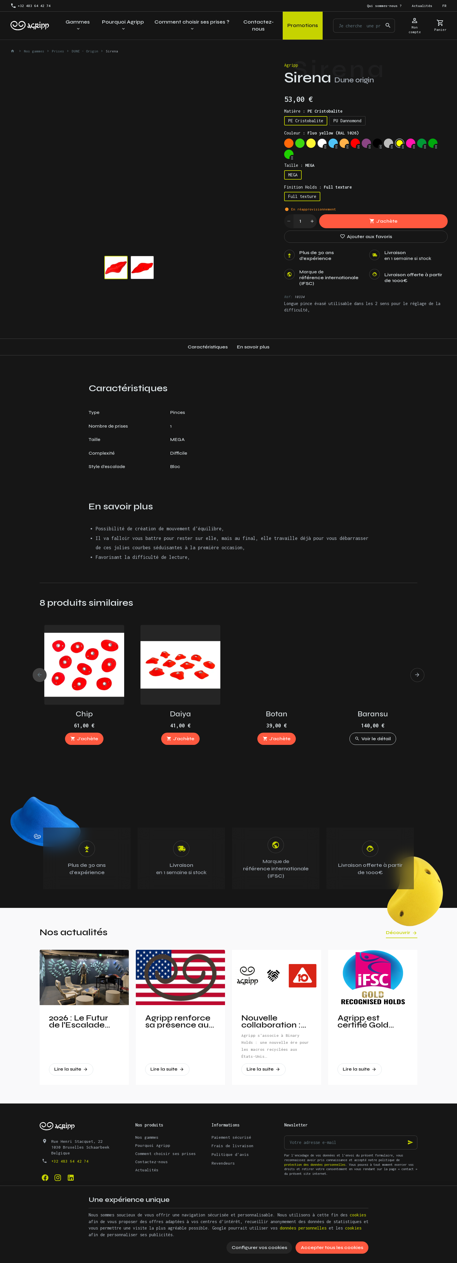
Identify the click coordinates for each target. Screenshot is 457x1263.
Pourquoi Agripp (152, 1145)
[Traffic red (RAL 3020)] (355, 143)
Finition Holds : (318, 187)
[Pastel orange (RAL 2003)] (344, 143)
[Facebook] (45, 1177)
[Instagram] (57, 1177)
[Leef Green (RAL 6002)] (421, 143)
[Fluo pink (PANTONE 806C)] (410, 143)
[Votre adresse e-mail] (350, 1142)
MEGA (293, 174)
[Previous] (40, 675)
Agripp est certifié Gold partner (363, 1021)
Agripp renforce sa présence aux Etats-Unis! (179, 1021)
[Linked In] (70, 1177)
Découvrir (398, 932)
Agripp (291, 65)
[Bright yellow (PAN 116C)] (311, 143)
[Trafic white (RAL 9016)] (322, 143)
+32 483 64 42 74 (70, 1161)
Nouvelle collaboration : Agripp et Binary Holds (274, 1021)
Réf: (288, 297)
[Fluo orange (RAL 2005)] (288, 143)
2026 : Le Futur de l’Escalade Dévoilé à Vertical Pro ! (78, 1021)
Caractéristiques (208, 347)
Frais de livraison (233, 1145)
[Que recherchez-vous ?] (364, 26)
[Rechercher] (388, 26)
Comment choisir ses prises (165, 1153)
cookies (358, 1214)
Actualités (147, 1170)
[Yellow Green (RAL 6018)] (288, 154)
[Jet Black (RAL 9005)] (377, 143)
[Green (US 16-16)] (432, 143)
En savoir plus (253, 347)
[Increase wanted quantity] (312, 221)
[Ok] (410, 1142)
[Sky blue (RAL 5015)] (333, 143)
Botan (276, 713)
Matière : (313, 111)
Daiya (180, 713)
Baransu (373, 713)
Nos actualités (74, 932)
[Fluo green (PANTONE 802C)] (300, 143)
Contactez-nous (151, 1161)
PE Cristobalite (305, 120)
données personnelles (303, 1227)
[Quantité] (300, 221)
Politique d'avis (230, 1154)
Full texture (302, 196)
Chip (84, 713)
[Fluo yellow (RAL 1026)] (399, 143)
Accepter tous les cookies (332, 1247)
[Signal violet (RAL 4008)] (366, 143)
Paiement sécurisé (231, 1137)
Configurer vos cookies (259, 1247)
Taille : (299, 165)
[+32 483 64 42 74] (30, 6)
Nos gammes (34, 51)
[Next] (417, 675)
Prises (58, 51)
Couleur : (321, 132)
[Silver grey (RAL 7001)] (388, 143)
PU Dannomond (347, 120)
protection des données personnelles (314, 1164)
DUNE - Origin (85, 51)
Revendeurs (223, 1163)
